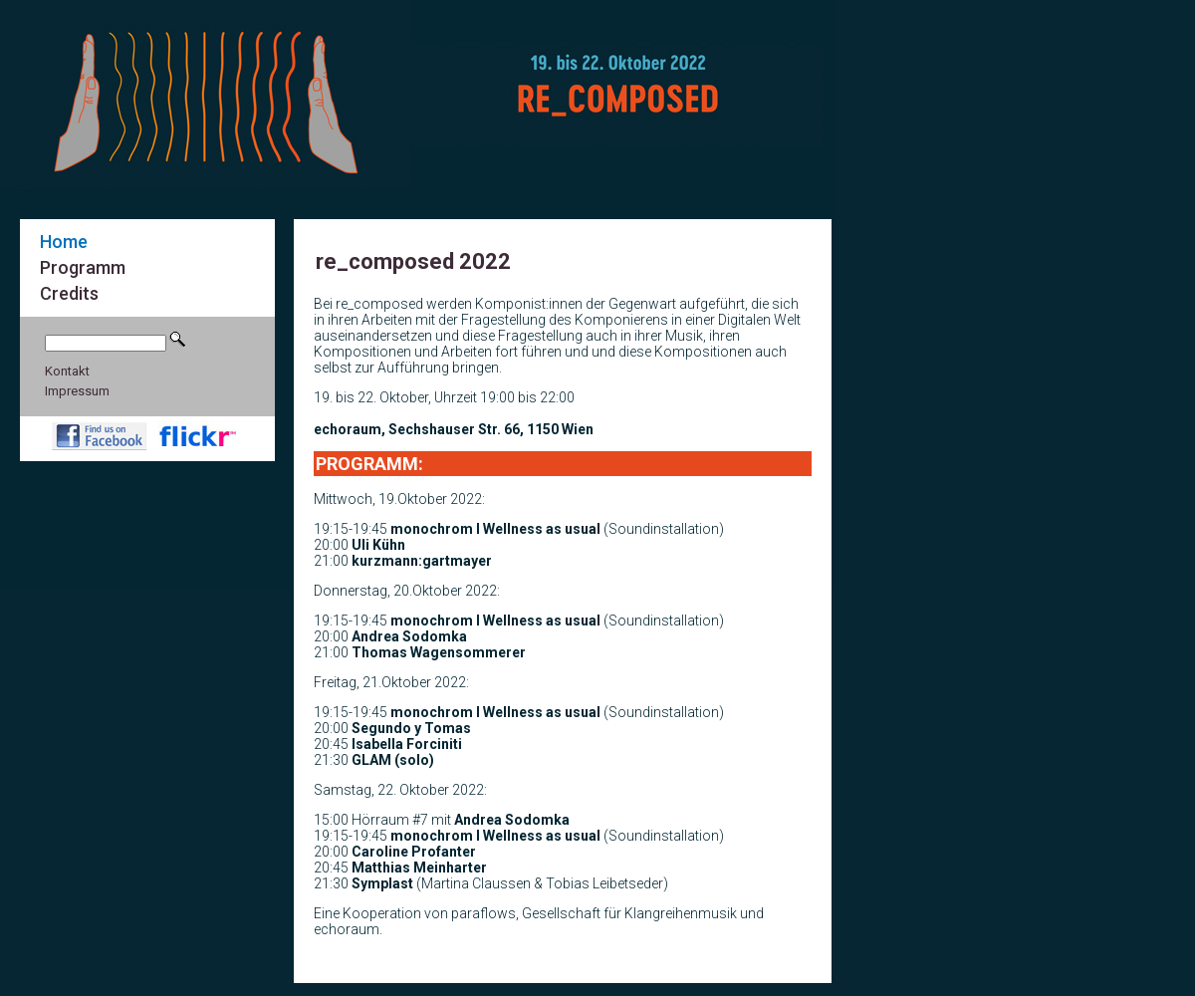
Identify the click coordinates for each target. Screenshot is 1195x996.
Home (64, 241)
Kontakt (67, 371)
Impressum (77, 390)
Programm (82, 267)
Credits (69, 293)
